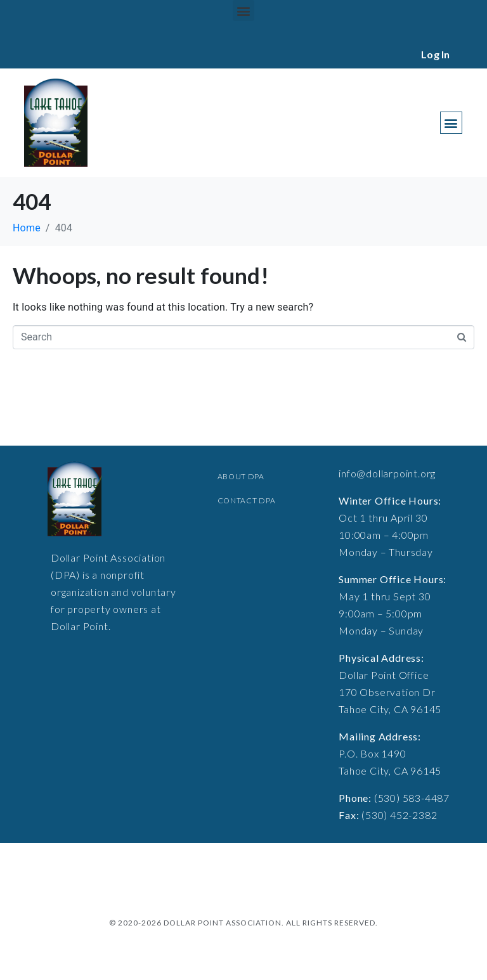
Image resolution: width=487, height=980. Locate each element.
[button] (243, 10)
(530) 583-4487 (412, 798)
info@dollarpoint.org (387, 473)
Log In (435, 54)
